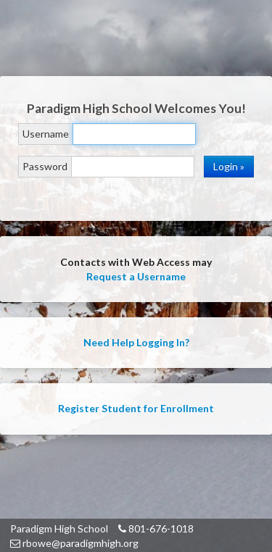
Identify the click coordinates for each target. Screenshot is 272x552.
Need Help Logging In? (136, 342)
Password (44, 166)
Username (45, 133)
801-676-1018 (156, 528)
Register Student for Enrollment (136, 408)
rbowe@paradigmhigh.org (74, 543)
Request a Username (136, 276)
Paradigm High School (59, 528)
